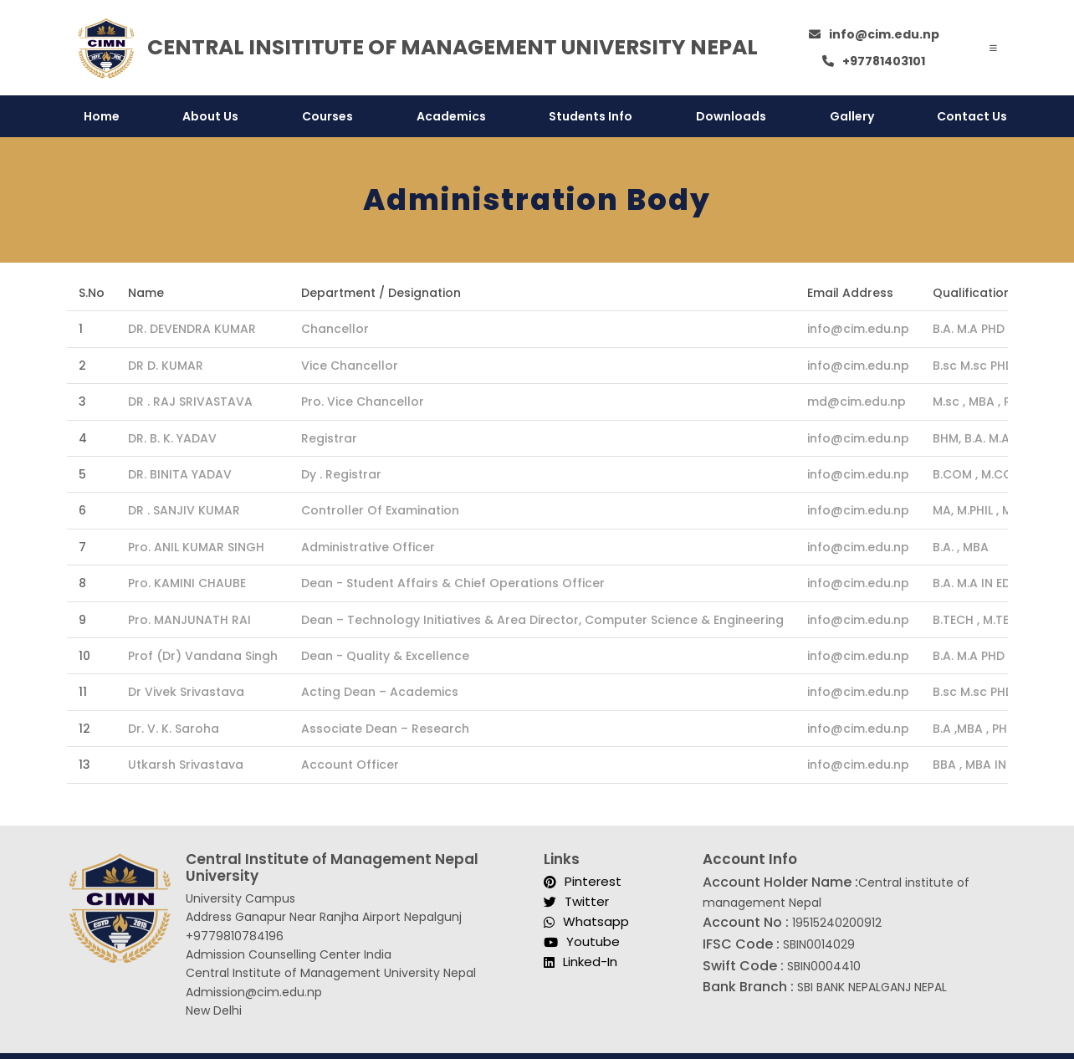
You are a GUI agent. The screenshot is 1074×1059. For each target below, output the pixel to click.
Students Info (590, 116)
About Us (210, 116)
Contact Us (972, 116)
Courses (327, 116)
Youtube (582, 942)
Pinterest (582, 882)
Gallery (852, 116)
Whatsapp (586, 922)
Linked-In (580, 962)
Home (102, 116)
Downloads (731, 116)
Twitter (576, 902)
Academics (451, 116)
